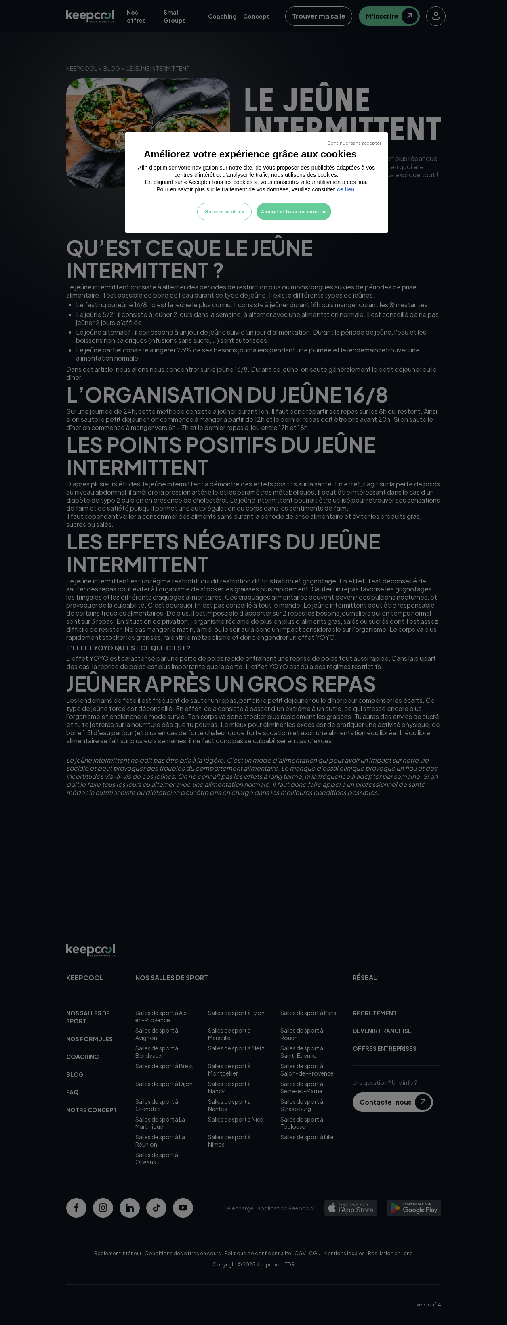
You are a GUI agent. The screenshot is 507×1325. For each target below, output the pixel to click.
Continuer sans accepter (354, 142)
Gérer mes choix (224, 211)
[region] (256, 182)
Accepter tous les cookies (294, 211)
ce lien (346, 189)
